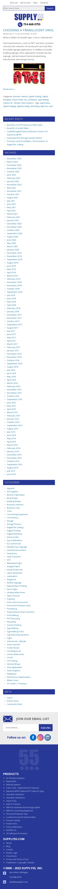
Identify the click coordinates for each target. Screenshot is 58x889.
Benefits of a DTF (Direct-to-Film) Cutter (25, 125)
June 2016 (11, 373)
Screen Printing (14, 625)
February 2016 (13, 386)
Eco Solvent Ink (14, 543)
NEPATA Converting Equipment (19, 810)
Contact (9, 849)
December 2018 (14, 282)
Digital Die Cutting (15, 527)
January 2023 (13, 181)
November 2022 (14, 184)
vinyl (51, 106)
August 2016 (12, 366)
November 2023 (14, 168)
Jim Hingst (16, 34)
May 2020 (11, 243)
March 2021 (12, 213)
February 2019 (13, 279)
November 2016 (14, 357)
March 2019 (12, 275)
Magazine (11, 579)
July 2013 (11, 471)
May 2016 (11, 376)
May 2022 (11, 187)
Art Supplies (12, 491)
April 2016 (11, 379)
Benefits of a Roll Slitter (18, 128)
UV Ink (10, 657)
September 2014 (14, 425)
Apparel (10, 488)
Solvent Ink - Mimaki (11, 102)
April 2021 (11, 210)
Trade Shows (13, 647)
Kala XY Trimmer (13, 804)
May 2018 (11, 301)
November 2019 (14, 256)
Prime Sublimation (14, 827)
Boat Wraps (12, 498)
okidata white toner (16, 592)
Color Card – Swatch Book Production (22, 788)
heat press (12, 553)
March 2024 (12, 161)
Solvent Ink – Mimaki (16, 641)
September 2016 (14, 363)
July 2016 (11, 370)
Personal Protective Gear (19, 605)
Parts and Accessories (17, 602)
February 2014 (13, 448)
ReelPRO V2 (11, 830)
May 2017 (11, 337)
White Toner (12, 680)
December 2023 (14, 165)
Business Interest (20, 96)
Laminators (32, 99)
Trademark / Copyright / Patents (20, 862)
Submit (47, 727)
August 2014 (12, 428)
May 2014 (11, 438)
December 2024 (14, 158)
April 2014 (11, 441)
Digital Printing (35, 96)
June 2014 (11, 435)
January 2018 (13, 311)
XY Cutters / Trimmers (17, 683)
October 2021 (13, 194)
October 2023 (13, 171)
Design (10, 520)
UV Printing (12, 660)
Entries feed (12, 700)
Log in (9, 697)
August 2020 (12, 236)
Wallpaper (12, 673)
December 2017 (14, 314)
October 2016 (13, 360)
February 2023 (13, 178)
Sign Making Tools (15, 631)
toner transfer (13, 644)
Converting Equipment (17, 514)
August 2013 (12, 467)
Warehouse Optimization (18, 677)
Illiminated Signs (14, 563)
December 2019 (14, 252)
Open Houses (13, 595)
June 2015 (11, 402)
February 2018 (13, 308)
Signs (9, 638)
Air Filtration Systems (15, 778)
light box (44, 106)
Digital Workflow (14, 533)
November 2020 (14, 226)
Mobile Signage (14, 582)
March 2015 (12, 412)
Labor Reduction (14, 572)
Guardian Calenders (15, 794)
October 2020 (13, 230)
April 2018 (11, 305)
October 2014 (13, 422)
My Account (25, 2)
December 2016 (14, 353)
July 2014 (11, 431)
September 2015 (14, 399)
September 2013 (14, 464)
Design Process (14, 524)
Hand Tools (11, 801)
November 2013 (14, 458)
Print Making (13, 615)
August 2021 (12, 197)
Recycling (11, 621)
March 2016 (12, 383)
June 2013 (11, 474)
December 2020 (14, 223)
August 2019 (12, 262)
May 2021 (11, 207)
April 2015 (11, 409)
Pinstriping (12, 608)
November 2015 (14, 392)
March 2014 (12, 444)
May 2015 (11, 405)
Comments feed (14, 704)
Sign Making (43, 99)
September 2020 (14, 233)
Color (9, 511)
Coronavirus (13, 517)
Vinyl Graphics (27, 102)
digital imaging (9, 106)
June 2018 (11, 298)
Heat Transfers (14, 556)
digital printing (23, 106)
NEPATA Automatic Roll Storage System (23, 807)
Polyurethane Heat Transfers (20, 612)
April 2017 (11, 340)
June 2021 (11, 204)
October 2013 (13, 461)
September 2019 (14, 259)
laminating (35, 106)
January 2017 (13, 350)
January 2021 (13, 220)
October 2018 (13, 288)
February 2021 (13, 217)
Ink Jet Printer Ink (19, 99)
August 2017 (12, 327)
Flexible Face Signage (17, 546)
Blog (8, 846)
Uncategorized (14, 651)
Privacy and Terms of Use (17, 859)
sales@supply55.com (18, 882)
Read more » (9, 89)
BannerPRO (11, 781)
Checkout (44, 2)
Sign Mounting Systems (18, 634)
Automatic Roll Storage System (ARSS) (24, 138)
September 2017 (14, 324)
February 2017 (13, 347)
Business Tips (13, 507)
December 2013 (14, 454)
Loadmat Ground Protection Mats (21, 817)
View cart (14, 2)
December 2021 (14, 191)
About (9, 843)
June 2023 (11, 174)
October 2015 (13, 396)
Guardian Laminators (15, 797)
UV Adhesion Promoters (16, 833)
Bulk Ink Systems (13, 784)
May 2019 (11, 269)
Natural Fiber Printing (17, 586)
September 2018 (14, 292)
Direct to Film (13, 537)
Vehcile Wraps (13, 664)
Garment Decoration (16, 550)
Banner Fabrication (16, 494)
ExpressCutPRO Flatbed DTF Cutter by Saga (25, 791)
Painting (11, 599)
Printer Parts (11, 823)
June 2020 (11, 239)
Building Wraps (14, 501)
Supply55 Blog (34, 17)
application (45, 102)
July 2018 (11, 295)
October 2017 (13, 321)
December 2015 (14, 389)
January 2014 (13, 451)
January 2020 (13, 249)
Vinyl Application (14, 667)
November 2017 (14, 318)
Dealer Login (11, 852)
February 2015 (13, 415)
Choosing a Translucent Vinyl (28, 30)
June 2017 (11, 334)
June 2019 (11, 266)
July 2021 (11, 200)
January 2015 (13, 418)
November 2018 (14, 285)
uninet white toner (15, 654)
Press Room (11, 856)
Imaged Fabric (13, 566)
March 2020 (12, 246)
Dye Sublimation (14, 540)
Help (35, 2)
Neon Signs (12, 589)
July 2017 (11, 331)
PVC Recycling (13, 618)
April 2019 (11, 272)
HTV (9, 559)
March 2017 (12, 344)
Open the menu (5, 16)
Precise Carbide (13, 820)
